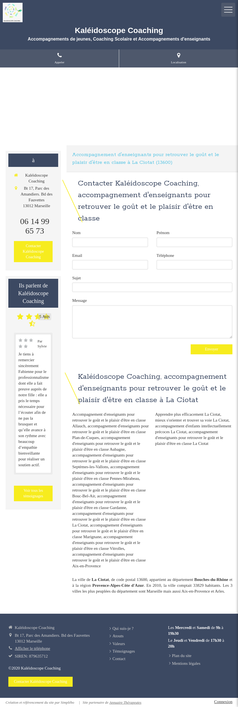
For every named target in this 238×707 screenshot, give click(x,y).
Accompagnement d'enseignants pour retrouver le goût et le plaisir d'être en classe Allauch (109, 420)
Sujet (76, 278)
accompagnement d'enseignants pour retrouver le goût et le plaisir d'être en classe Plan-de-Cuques (110, 432)
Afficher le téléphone (32, 648)
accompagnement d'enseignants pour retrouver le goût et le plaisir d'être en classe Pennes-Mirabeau (106, 473)
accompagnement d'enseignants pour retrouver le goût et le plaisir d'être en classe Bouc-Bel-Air (109, 490)
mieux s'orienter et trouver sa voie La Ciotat (192, 420)
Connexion (223, 702)
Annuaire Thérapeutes (125, 702)
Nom (76, 232)
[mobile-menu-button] (228, 10)
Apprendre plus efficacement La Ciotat (187, 414)
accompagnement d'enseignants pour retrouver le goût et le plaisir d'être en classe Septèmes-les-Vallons (109, 461)
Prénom (163, 232)
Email (77, 255)
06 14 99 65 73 (34, 226)
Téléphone (165, 255)
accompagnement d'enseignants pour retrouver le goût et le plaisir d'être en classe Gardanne (106, 502)
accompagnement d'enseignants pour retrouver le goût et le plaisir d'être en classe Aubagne (106, 443)
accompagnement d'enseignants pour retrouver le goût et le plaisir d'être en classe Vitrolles (106, 543)
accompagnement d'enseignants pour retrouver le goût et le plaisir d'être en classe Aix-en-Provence (109, 560)
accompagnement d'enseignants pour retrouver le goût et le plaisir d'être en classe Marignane (107, 531)
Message (79, 300)
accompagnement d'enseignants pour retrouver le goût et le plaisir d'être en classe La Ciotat (109, 519)
